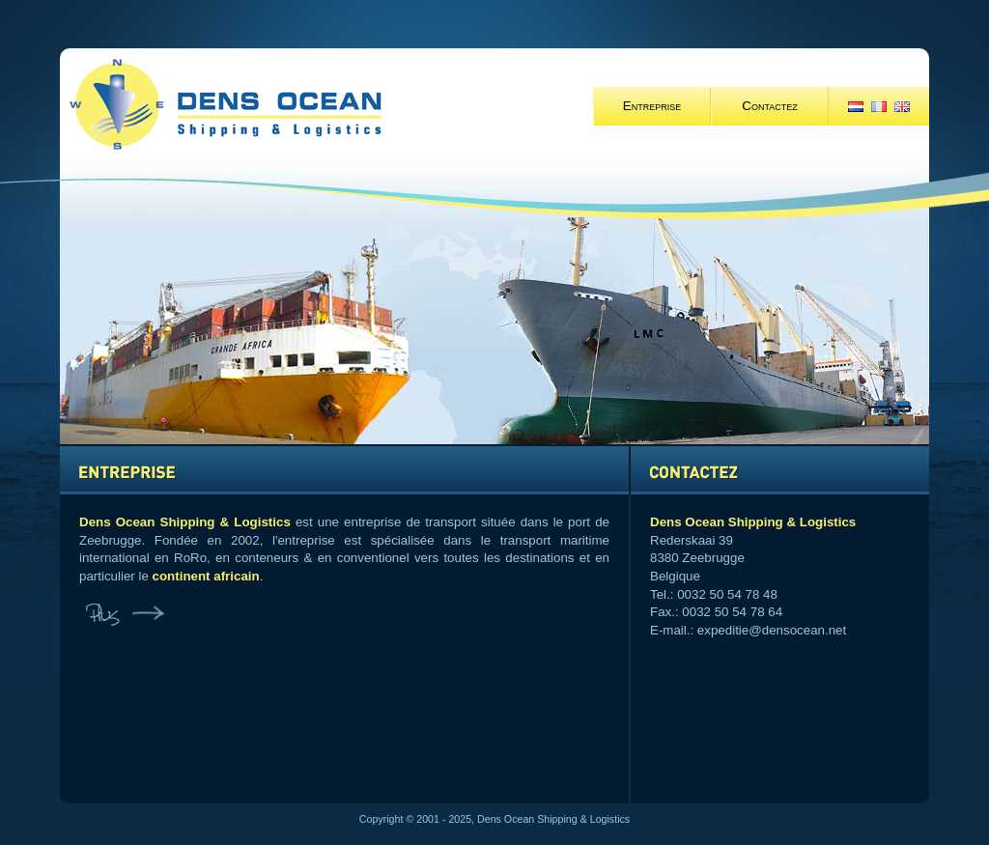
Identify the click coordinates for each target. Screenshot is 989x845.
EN (902, 106)
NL (855, 106)
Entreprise (652, 106)
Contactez (769, 106)
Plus (122, 616)
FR (879, 106)
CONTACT (780, 470)
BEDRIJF (344, 470)
